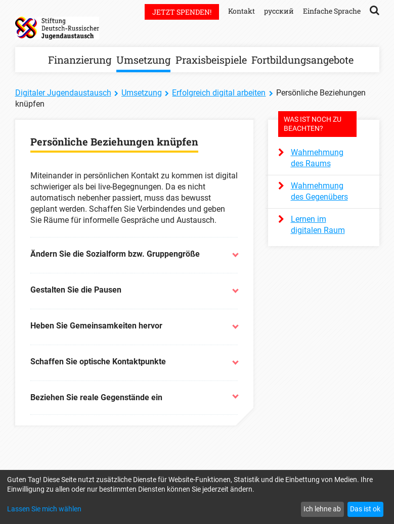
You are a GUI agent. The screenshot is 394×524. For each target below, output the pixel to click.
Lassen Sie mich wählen (44, 509)
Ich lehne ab (322, 509)
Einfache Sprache (332, 11)
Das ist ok (365, 509)
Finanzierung (79, 59)
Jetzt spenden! (181, 12)
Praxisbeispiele (211, 59)
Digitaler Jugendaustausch (63, 93)
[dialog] (197, 497)
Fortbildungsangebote (302, 59)
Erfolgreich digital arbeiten (219, 93)
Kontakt (241, 11)
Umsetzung (143, 59)
